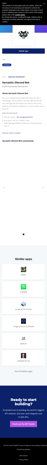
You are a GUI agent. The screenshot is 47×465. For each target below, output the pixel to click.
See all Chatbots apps (23, 371)
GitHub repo (23, 51)
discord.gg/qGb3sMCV (25, 117)
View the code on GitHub (11, 133)
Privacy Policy (23, 460)
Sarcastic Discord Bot (16, 77)
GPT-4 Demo (23, 456)
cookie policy (20, 15)
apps (3, 77)
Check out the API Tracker (23, 424)
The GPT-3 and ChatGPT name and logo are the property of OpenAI (24, 445)
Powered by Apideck (23, 449)
